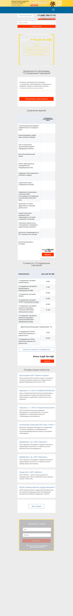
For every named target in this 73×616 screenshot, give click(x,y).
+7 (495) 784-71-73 (46, 15)
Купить (48, 254)
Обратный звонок (46, 19)
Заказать (36, 45)
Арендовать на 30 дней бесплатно (36, 50)
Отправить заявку (36, 26)
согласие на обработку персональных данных (39, 546)
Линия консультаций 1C (26, 15)
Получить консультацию (36, 54)
